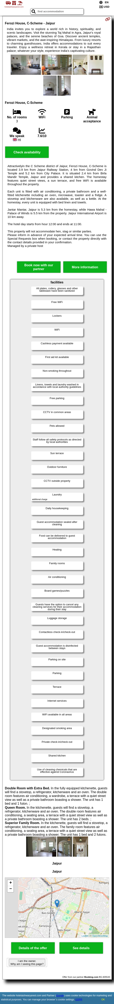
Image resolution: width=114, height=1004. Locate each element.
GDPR (78, 999)
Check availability (26, 152)
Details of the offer (33, 948)
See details (81, 948)
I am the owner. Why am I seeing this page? (26, 962)
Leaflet (85, 936)
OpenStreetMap (100, 936)
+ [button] (10, 883)
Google (60, 995)
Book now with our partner (38, 267)
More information (85, 267)
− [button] (10, 889)
